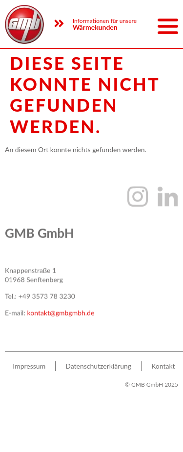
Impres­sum (29, 371)
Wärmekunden (95, 27)
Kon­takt (163, 371)
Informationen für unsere (105, 20)
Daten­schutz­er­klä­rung (98, 371)
